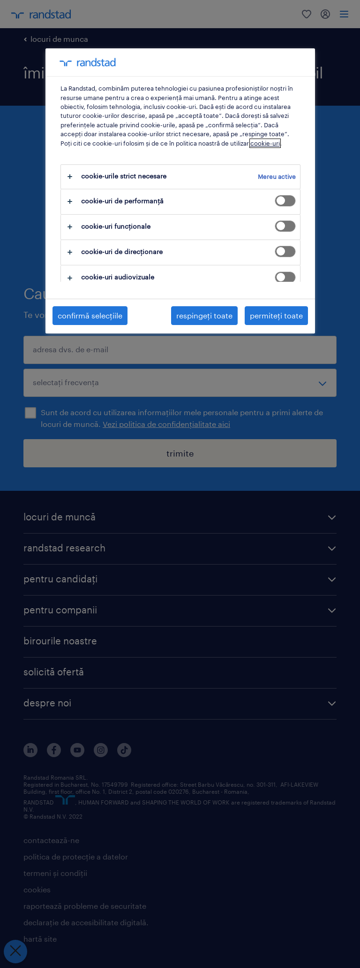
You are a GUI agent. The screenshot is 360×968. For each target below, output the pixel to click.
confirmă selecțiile (90, 315)
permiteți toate (276, 315)
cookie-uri (265, 143)
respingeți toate (204, 315)
